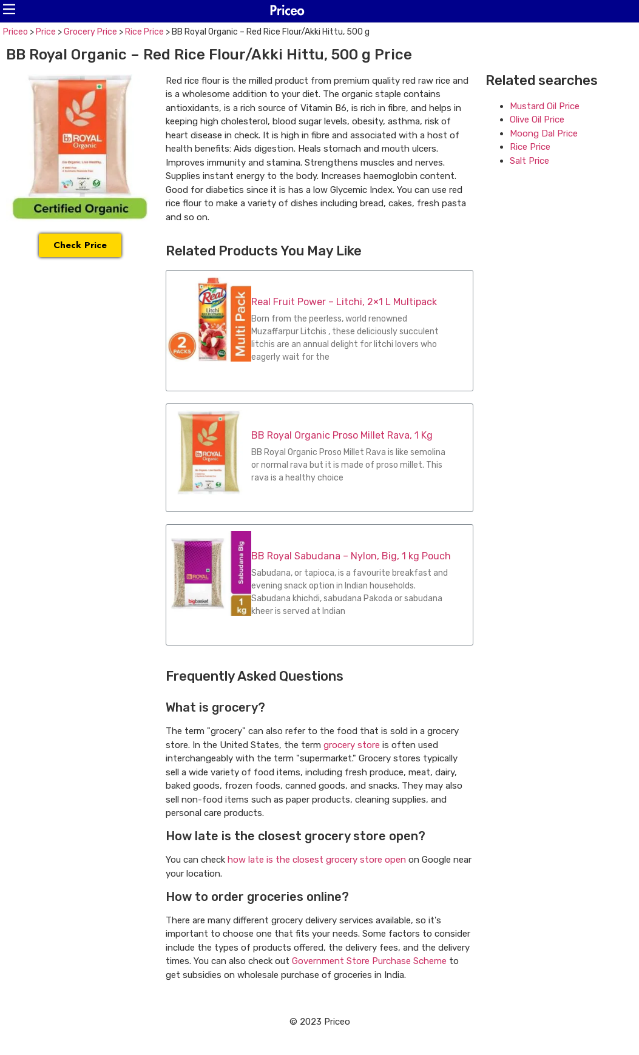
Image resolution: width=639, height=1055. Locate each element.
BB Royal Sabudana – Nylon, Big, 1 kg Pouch (351, 556)
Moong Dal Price (544, 133)
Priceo (15, 32)
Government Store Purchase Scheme (369, 961)
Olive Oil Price (537, 119)
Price (46, 32)
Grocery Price (90, 32)
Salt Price (529, 160)
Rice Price (144, 32)
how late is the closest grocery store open (317, 859)
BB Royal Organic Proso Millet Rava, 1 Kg (342, 435)
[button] (9, 9)
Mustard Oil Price (545, 106)
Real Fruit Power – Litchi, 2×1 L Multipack (344, 302)
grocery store (351, 745)
